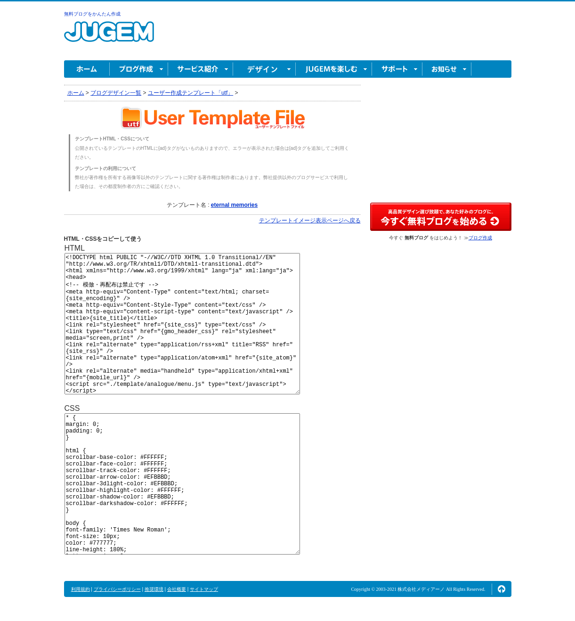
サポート (397, 69)
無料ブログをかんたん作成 (92, 13)
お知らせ (446, 69)
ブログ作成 (139, 69)
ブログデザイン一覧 (115, 93)
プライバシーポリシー (117, 589)
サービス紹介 (200, 69)
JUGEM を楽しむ (334, 69)
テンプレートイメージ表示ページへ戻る (310, 220)
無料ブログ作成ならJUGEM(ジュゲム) (109, 37)
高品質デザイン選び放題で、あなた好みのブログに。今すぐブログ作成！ (440, 217)
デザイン (264, 69)
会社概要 (176, 589)
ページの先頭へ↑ (501, 589)
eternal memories (234, 205)
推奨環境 (154, 589)
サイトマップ (204, 589)
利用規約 (80, 589)
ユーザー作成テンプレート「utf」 (190, 93)
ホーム (87, 69)
